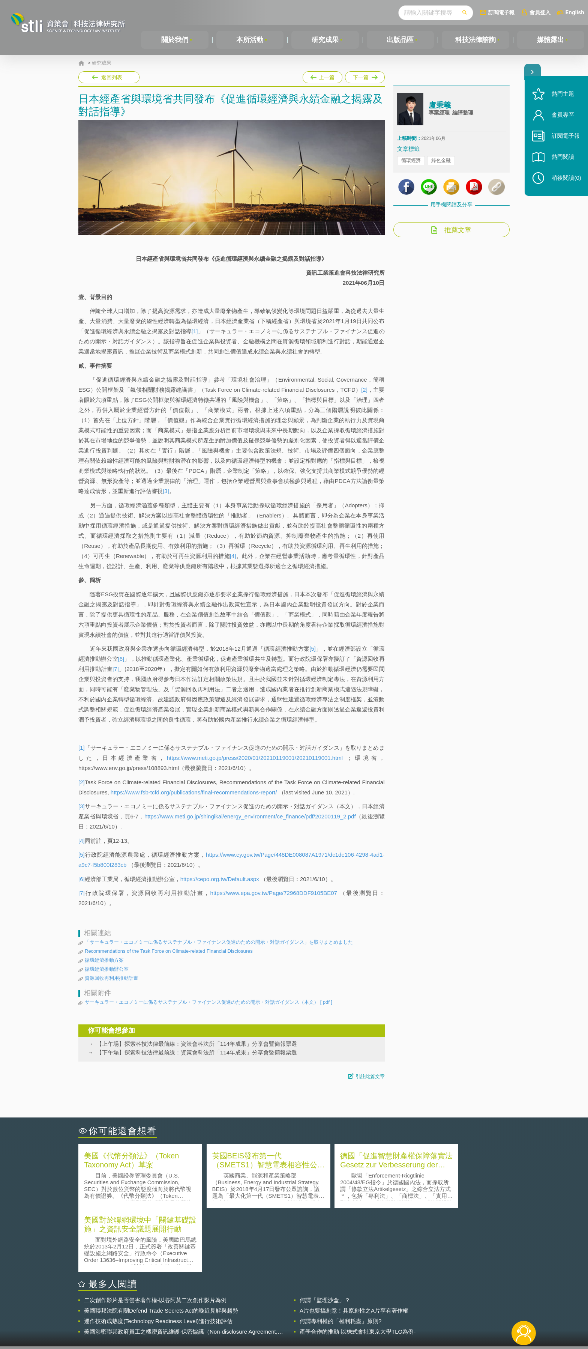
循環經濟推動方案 (104, 960)
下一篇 (365, 75)
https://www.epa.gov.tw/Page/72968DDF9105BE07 (273, 893)
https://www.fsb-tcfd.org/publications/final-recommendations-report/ (194, 792)
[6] (121, 659)
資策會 (401, 1308)
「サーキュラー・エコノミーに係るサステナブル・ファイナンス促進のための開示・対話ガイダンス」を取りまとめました (219, 942)
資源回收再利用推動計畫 (111, 978)
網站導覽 (342, 1318)
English (575, 12)
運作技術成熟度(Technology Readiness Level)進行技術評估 (158, 1256)
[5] (312, 648)
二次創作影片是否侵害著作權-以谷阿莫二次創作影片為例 (155, 1235)
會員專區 (562, 116)
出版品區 (400, 39)
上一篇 (322, 75)
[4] (233, 556)
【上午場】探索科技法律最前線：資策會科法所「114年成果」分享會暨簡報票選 (196, 1044)
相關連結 (444, 1308)
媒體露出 (550, 39)
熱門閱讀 (562, 158)
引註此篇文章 (370, 1076)
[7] (115, 669)
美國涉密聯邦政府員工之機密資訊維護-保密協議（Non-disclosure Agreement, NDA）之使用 (181, 1267)
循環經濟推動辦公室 (107, 969)
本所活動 (249, 39)
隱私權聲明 (299, 1308)
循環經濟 (411, 161)
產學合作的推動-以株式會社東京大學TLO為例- (358, 1267)
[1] (195, 331)
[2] (364, 390)
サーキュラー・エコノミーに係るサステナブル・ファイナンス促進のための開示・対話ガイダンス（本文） (208, 1002)
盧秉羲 (440, 106)
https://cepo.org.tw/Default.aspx (219, 879)
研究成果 (325, 39)
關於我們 (174, 39)
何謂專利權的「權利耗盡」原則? (340, 1256)
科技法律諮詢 (475, 39)
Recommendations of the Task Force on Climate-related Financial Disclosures (169, 951)
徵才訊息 (342, 1308)
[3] (166, 491)
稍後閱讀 (565, 179)
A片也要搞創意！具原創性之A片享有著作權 (354, 1246)
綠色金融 (441, 161)
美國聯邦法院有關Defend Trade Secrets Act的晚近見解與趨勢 (161, 1246)
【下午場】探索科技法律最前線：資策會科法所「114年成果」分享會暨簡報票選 (196, 1052)
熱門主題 (562, 95)
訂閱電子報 (501, 12)
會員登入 (540, 12)
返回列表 (111, 77)
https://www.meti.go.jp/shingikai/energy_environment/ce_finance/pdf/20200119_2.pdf (250, 816)
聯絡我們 (296, 1318)
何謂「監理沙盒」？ (325, 1235)
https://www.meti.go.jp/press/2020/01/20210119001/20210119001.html (255, 758)
